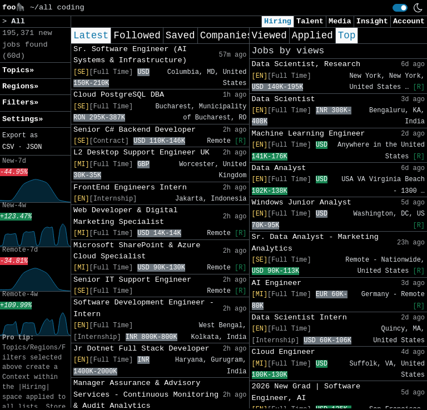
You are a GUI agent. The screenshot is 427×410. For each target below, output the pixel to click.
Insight (372, 21)
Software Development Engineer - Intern (143, 308)
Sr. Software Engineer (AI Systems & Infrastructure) (130, 54)
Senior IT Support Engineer (132, 280)
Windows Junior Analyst (301, 202)
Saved (180, 35)
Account (409, 21)
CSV (8, 147)
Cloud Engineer (283, 352)
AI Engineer (277, 283)
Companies (226, 35)
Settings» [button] (22, 119)
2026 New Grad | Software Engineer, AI (306, 392)
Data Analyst (279, 168)
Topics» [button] (18, 70)
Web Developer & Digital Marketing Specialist (125, 216)
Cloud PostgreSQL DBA (118, 95)
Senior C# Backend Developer (134, 130)
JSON (34, 147)
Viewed (269, 35)
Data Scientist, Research (306, 64)
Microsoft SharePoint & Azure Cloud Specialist (136, 251)
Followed (136, 35)
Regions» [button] (20, 86)
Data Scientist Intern (299, 317)
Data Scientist (283, 99)
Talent (310, 21)
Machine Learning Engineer (308, 133)
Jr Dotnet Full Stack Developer (141, 348)
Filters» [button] (20, 102)
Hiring (277, 21)
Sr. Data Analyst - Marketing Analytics (315, 242)
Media (340, 21)
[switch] (400, 8)
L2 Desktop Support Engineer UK (141, 152)
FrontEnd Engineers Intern (130, 187)
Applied (312, 35)
